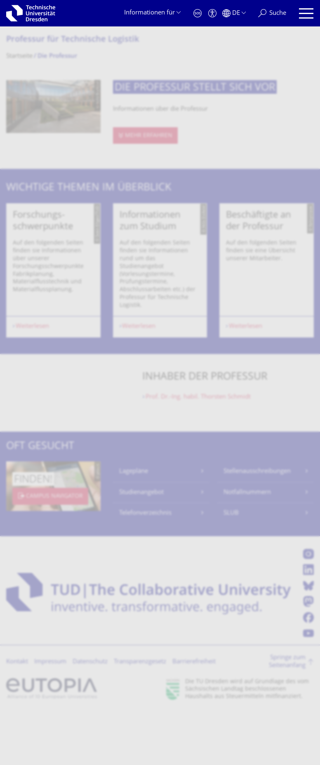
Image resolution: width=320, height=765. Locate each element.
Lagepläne (133, 524)
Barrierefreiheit (194, 714)
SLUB (231, 566)
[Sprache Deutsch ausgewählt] (234, 13)
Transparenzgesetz (140, 714)
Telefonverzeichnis (145, 566)
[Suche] (272, 13)
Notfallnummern (247, 545)
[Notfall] (197, 13)
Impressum (50, 714)
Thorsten (198, 450)
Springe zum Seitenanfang (287, 714)
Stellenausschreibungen (257, 524)
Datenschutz (90, 714)
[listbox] (160, 296)
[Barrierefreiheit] (212, 13)
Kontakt (17, 714)
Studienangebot (141, 545)
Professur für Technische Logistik (72, 40)
